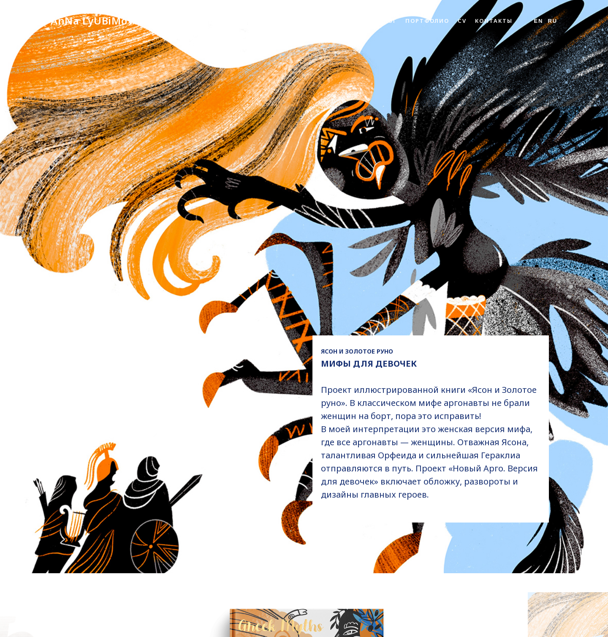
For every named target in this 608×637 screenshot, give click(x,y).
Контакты (493, 20)
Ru (552, 21)
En (538, 21)
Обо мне (355, 20)
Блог (388, 20)
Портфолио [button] (427, 20)
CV (462, 20)
